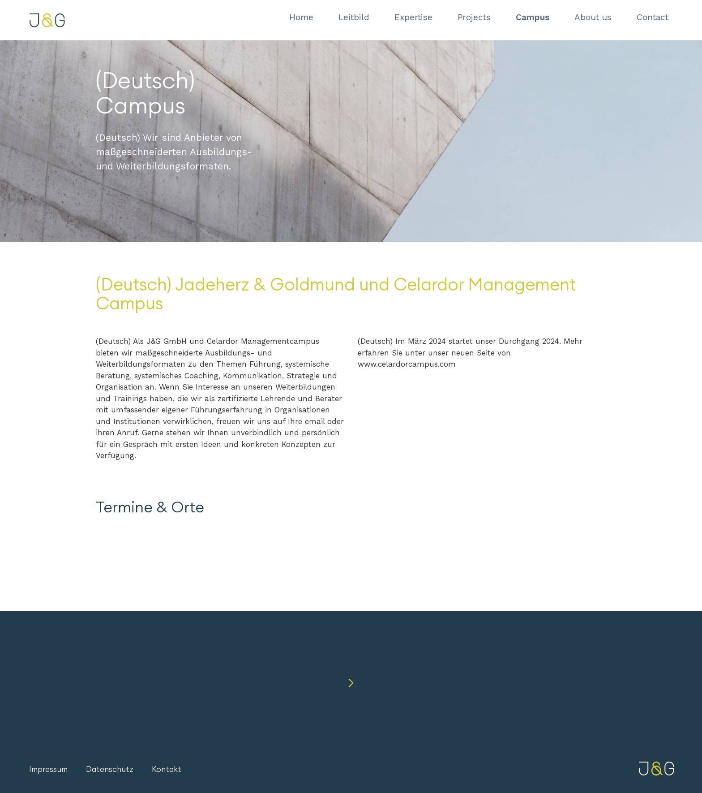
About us (593, 17)
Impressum (48, 769)
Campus (532, 17)
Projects (474, 17)
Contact (652, 17)
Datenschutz (109, 769)
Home (301, 17)
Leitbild (353, 17)
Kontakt (166, 769)
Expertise (413, 17)
